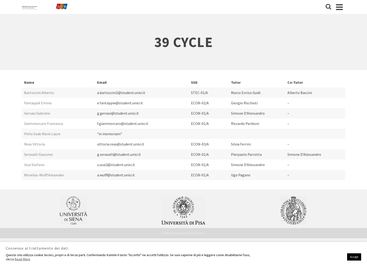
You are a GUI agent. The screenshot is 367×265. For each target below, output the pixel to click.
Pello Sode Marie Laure (42, 133)
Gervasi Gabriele (37, 113)
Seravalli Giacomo (38, 154)
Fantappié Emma (37, 103)
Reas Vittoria (34, 144)
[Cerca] (328, 7)
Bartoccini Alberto (39, 92)
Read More (22, 259)
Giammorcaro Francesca (43, 123)
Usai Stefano (34, 164)
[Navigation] (339, 7)
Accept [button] (354, 257)
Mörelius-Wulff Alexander (44, 175)
